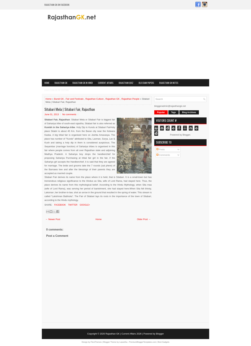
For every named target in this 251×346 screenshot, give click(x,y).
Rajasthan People (130, 99)
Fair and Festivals (75, 99)
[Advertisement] (125, 53)
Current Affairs (105, 82)
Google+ (84, 205)
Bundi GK (59, 99)
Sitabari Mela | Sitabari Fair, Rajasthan (69, 109)
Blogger (186, 134)
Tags (173, 112)
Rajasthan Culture (94, 99)
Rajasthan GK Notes (168, 82)
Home (46, 82)
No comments (69, 114)
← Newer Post (52, 219)
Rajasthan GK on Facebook (56, 4)
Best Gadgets (163, 342)
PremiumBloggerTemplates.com (142, 342)
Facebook (60, 205)
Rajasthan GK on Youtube (56, 90)
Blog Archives (189, 112)
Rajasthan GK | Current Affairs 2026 (123, 333)
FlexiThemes (96, 342)
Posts (160, 149)
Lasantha (123, 342)
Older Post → (144, 219)
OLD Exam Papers (146, 82)
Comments (163, 155)
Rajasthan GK (61, 82)
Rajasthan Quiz (126, 82)
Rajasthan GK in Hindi (83, 82)
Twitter (72, 205)
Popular (161, 112)
